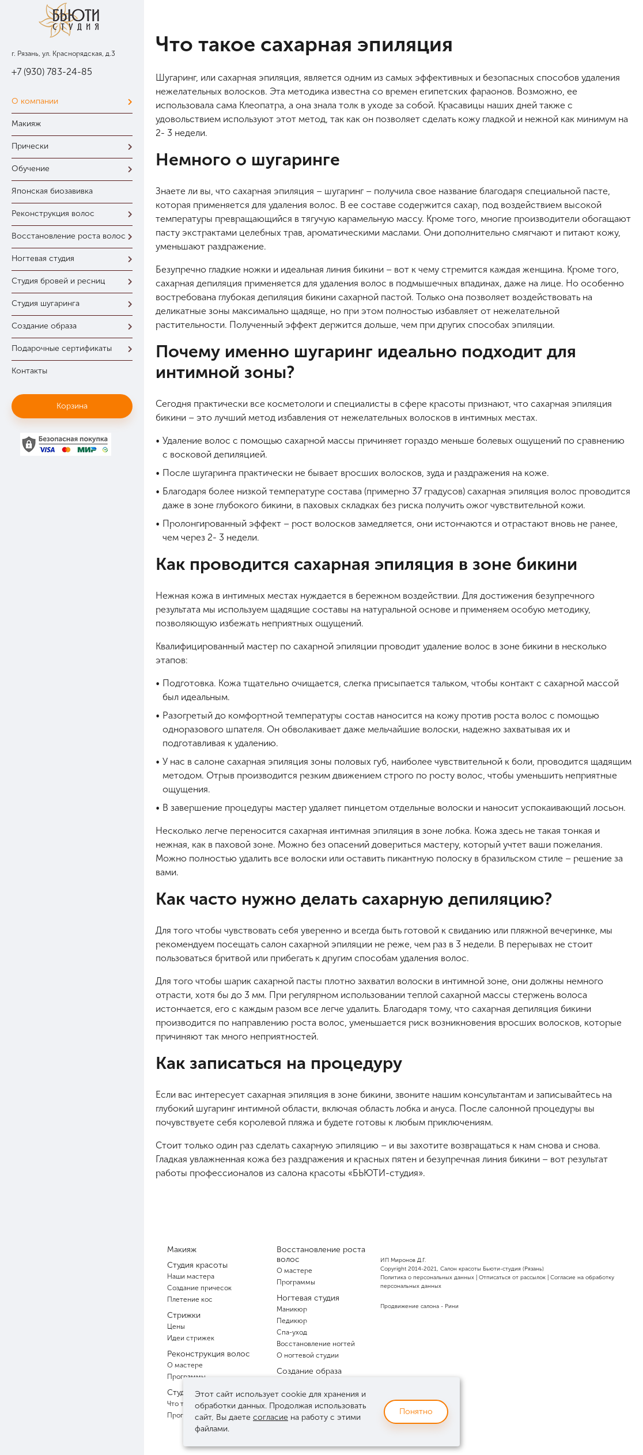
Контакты (29, 371)
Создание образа (75, 326)
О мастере (185, 1365)
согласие (270, 1417)
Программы (296, 1282)
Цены (176, 1326)
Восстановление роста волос (75, 236)
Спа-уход (292, 1332)
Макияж (26, 124)
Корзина (72, 406)
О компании (75, 101)
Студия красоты (197, 1265)
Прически (75, 146)
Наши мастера (190, 1276)
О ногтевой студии (308, 1355)
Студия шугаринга (75, 303)
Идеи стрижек (190, 1338)
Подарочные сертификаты (75, 348)
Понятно (416, 1411)
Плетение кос (190, 1299)
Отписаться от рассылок (512, 1277)
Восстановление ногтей (316, 1344)
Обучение (75, 168)
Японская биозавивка (52, 191)
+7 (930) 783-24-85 (52, 71)
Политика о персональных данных (427, 1277)
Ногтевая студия (75, 258)
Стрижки (184, 1315)
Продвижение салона (409, 1306)
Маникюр (292, 1309)
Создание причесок (199, 1288)
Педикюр (292, 1321)
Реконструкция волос (75, 213)
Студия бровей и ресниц (75, 281)
